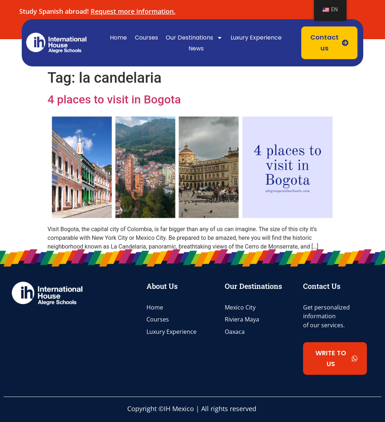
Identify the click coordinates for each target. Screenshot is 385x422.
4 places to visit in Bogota (114, 99)
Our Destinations (194, 37)
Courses (146, 37)
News (196, 48)
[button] (335, 358)
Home (118, 37)
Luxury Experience (256, 37)
